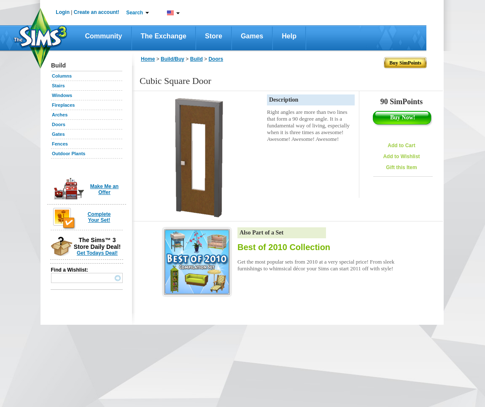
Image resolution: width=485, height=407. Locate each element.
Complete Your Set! (99, 217)
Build (196, 59)
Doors (58, 124)
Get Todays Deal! (97, 253)
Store (213, 36)
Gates (58, 134)
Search (134, 13)
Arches (59, 114)
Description (283, 100)
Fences (60, 143)
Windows (62, 95)
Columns (62, 75)
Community (103, 36)
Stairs (58, 85)
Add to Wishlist (401, 156)
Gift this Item (401, 167)
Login (63, 12)
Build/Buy (172, 59)
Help (289, 36)
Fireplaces (63, 105)
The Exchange (163, 36)
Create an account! (96, 12)
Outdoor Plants (68, 153)
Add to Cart (401, 145)
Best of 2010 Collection (283, 247)
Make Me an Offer (104, 189)
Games (252, 36)
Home (148, 59)
